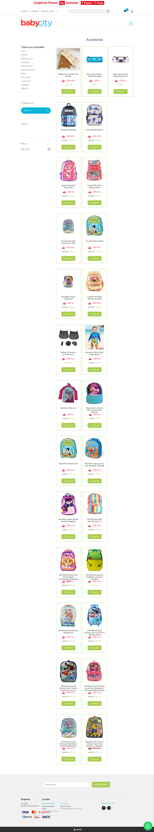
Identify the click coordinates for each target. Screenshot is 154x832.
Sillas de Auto (27, 58)
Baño (23, 73)
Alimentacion (27, 66)
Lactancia (25, 62)
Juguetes (25, 85)
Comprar (68, 91)
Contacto (34, 11)
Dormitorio (26, 77)
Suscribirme (101, 784)
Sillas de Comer (28, 70)
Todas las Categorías (33, 47)
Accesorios (26, 81)
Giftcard (24, 88)
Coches (24, 55)
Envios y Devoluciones (30, 806)
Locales (24, 11)
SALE (23, 51)
